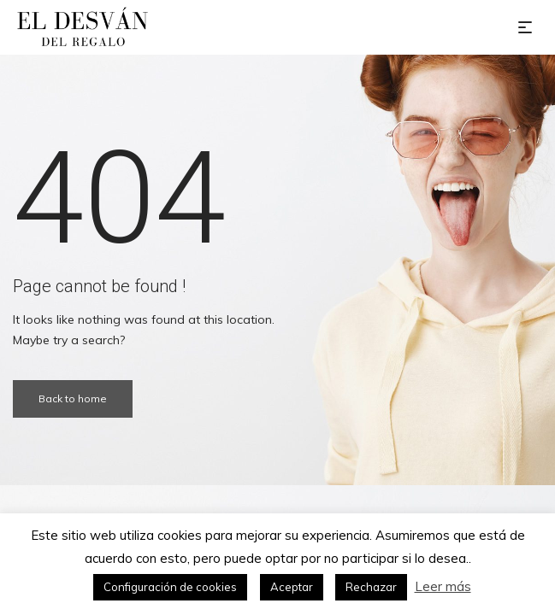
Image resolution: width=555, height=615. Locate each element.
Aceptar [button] (291, 587)
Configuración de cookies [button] (170, 587)
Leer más (443, 586)
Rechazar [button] (371, 587)
